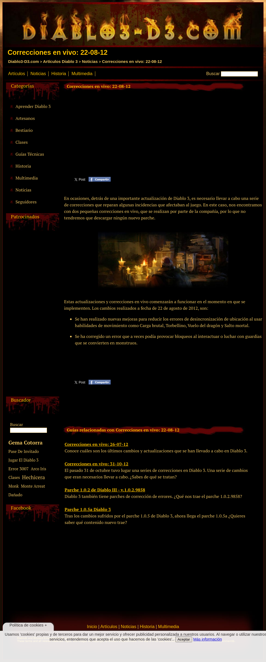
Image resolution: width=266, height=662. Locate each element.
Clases (21, 142)
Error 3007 (18, 469)
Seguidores (26, 202)
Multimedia (81, 73)
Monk (13, 486)
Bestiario (24, 130)
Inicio (92, 626)
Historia (58, 73)
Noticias (90, 61)
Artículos (16, 73)
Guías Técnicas (29, 154)
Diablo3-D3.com (23, 61)
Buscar (213, 73)
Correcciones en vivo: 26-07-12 (96, 444)
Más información (207, 639)
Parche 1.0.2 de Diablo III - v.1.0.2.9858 (105, 490)
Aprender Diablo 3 (33, 106)
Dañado (15, 494)
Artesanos (25, 118)
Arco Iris (38, 468)
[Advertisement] (31, 315)
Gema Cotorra (25, 442)
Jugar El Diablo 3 (23, 460)
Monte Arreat (33, 486)
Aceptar (184, 639)
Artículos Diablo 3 (60, 61)
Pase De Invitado (23, 451)
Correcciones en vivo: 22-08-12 (132, 61)
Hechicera (33, 477)
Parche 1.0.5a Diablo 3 (88, 509)
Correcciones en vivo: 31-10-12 (96, 464)
